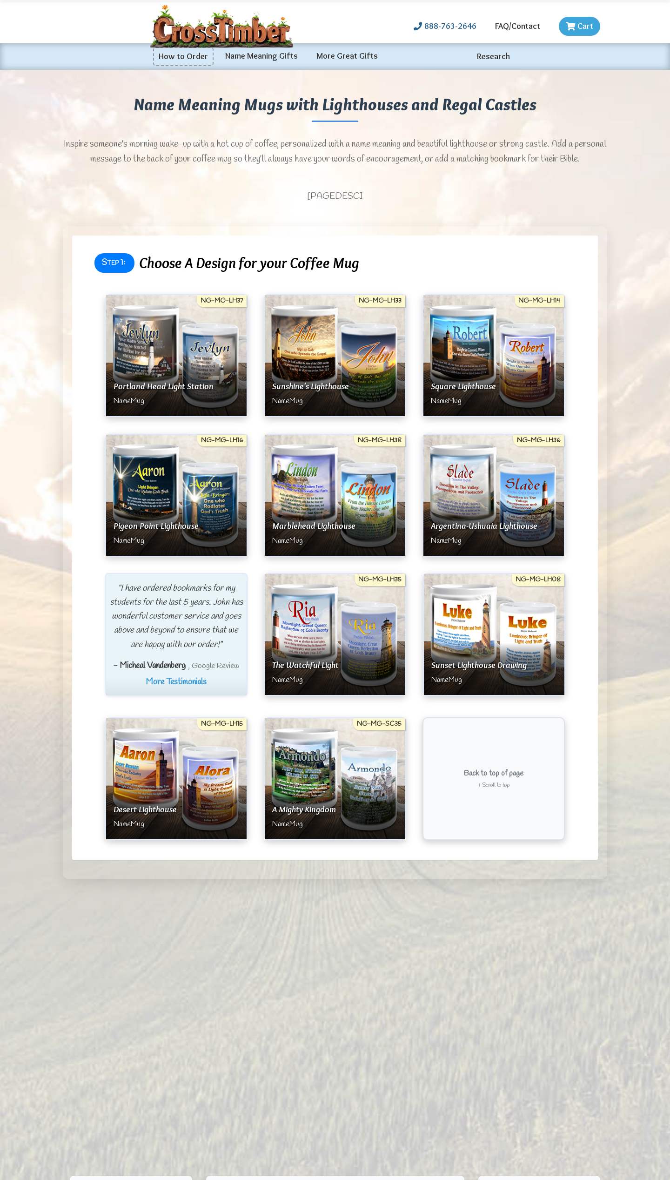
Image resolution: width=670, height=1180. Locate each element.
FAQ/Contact (517, 26)
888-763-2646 (445, 26)
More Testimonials (176, 682)
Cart (579, 26)
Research (493, 56)
